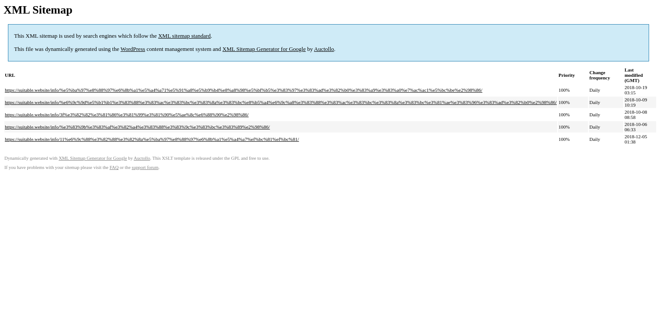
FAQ (114, 167)
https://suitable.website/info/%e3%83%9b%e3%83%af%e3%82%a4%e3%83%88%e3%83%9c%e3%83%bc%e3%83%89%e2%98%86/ (137, 126)
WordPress (132, 49)
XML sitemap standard (184, 35)
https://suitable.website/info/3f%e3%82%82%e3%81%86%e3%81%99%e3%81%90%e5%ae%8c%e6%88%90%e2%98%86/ (126, 114)
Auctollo (324, 49)
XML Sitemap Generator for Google (264, 49)
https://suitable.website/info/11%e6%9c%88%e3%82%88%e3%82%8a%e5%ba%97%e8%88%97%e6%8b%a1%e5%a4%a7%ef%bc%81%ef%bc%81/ (152, 139)
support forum (145, 167)
